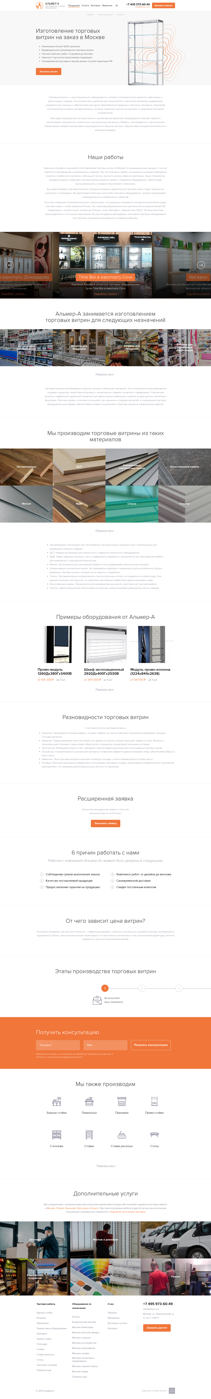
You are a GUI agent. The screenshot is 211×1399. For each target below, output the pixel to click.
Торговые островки (47, 1365)
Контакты (95, 5)
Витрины (41, 1318)
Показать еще (44, 1370)
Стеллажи (42, 1344)
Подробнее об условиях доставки (127, 1211)
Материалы (114, 1318)
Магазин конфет (81, 1353)
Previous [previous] (10, 265)
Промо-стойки (44, 1338)
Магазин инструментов (84, 1343)
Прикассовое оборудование (52, 1328)
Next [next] (201, 265)
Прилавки (42, 1333)
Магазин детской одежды (85, 1332)
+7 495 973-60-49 (138, 4)
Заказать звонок (163, 5)
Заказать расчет (49, 71)
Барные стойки (44, 1312)
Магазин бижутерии (82, 1327)
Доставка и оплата (117, 1323)
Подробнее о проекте (105, 294)
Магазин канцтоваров (83, 1348)
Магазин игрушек (81, 1337)
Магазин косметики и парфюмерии (83, 1360)
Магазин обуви (80, 1371)
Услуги (85, 5)
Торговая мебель (46, 1304)
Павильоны (43, 1323)
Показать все (105, 1166)
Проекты (112, 1312)
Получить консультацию (151, 1045)
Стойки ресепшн (45, 1354)
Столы (40, 1359)
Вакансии (107, 5)
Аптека (76, 1316)
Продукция (74, 5)
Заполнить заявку (105, 823)
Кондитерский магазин (84, 1322)
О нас (111, 1304)
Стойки (40, 1349)
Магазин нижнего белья (85, 1366)
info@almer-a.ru (142, 7)
